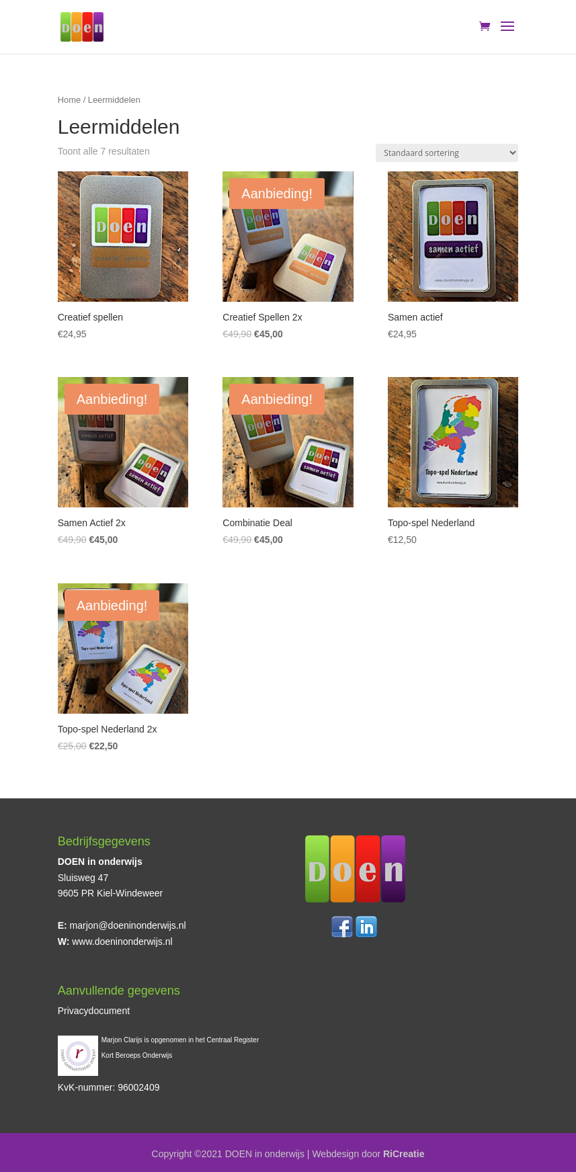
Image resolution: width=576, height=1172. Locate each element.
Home (69, 100)
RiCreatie (403, 1153)
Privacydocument (94, 1010)
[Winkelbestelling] (447, 153)
